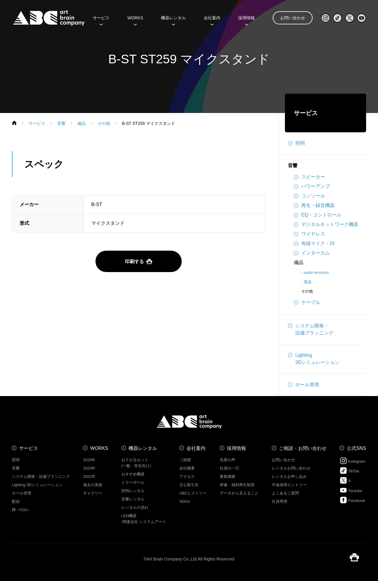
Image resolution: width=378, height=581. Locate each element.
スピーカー (309, 176)
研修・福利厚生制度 (237, 485)
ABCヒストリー (193, 493)
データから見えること (239, 493)
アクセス (187, 476)
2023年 (89, 468)
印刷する (138, 261)
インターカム (312, 253)
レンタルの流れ (134, 507)
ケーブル (307, 302)
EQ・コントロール (317, 215)
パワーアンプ (312, 186)
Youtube (351, 490)
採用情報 (246, 19)
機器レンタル (173, 19)
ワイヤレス (309, 234)
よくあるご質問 (285, 493)
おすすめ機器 (133, 474)
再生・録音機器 (314, 205)
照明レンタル (133, 491)
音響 (292, 165)
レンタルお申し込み (289, 476)
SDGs (184, 501)
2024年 (89, 460)
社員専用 (279, 501)
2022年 (89, 476)
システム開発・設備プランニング (310, 328)
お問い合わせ (292, 17)
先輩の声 (227, 460)
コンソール (309, 196)
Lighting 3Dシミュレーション (37, 485)
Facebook (352, 500)
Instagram (352, 460)
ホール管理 (303, 384)
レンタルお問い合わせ (291, 468)
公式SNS (356, 448)
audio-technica (316, 272)
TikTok (349, 470)
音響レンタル (133, 499)
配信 (16, 501)
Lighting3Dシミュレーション (313, 358)
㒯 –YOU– (20, 510)
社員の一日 (229, 468)
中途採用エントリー (289, 485)
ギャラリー (92, 493)
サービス (101, 19)
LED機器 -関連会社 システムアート (143, 519)
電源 (307, 282)
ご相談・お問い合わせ (303, 448)
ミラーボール (133, 482)
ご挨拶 (185, 460)
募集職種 (227, 476)
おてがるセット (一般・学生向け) (136, 463)
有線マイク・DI (314, 243)
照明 (296, 143)
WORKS (135, 19)
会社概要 (187, 468)
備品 (298, 262)
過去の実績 (92, 485)
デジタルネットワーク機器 (326, 224)
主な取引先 (189, 485)
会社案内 (212, 19)
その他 (307, 291)
